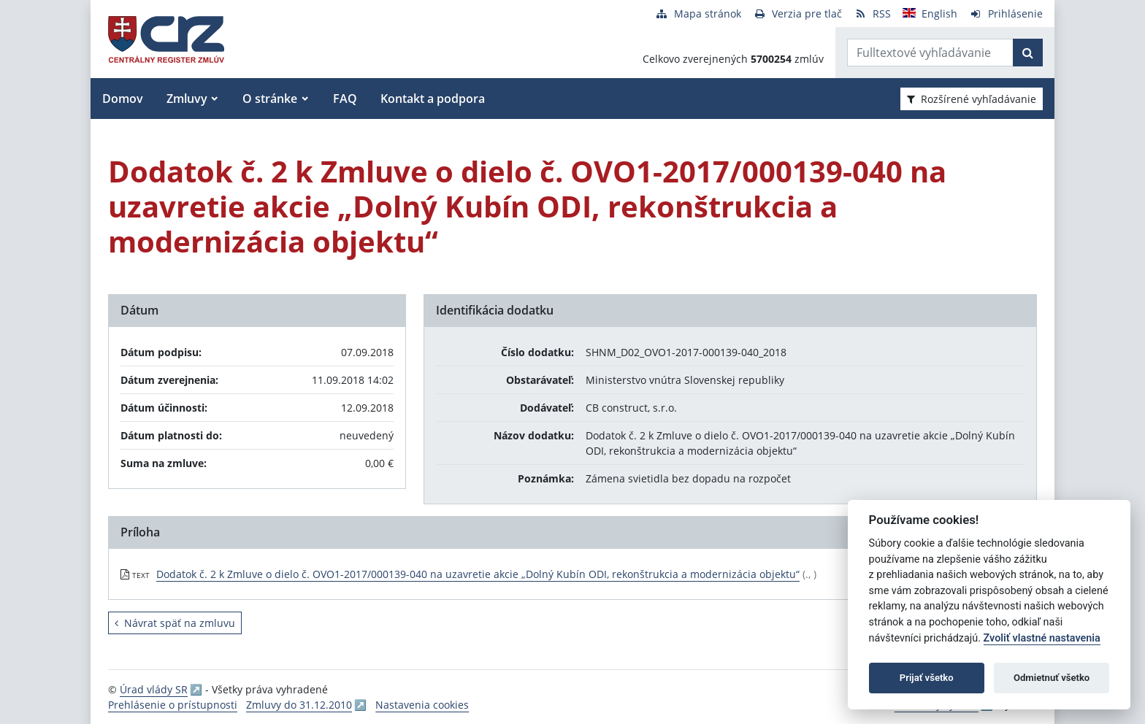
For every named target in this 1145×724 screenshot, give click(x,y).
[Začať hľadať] (1028, 52)
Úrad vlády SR (154, 689)
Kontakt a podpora (432, 98)
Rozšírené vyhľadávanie (971, 99)
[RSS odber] (872, 13)
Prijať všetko (927, 677)
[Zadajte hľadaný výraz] (930, 52)
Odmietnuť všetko (1052, 677)
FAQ (345, 98)
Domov (122, 98)
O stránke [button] (269, 98)
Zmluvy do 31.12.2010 (299, 705)
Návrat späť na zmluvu (175, 623)
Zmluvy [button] (186, 98)
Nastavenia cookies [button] (422, 705)
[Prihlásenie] (1006, 13)
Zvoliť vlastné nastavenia (1042, 638)
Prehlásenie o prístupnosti (172, 705)
